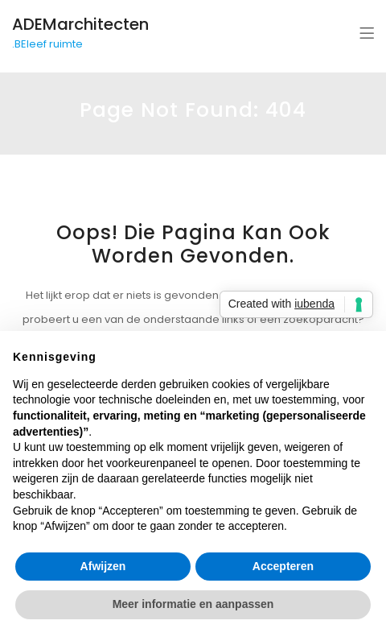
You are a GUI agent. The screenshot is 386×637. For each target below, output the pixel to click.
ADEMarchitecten (80, 24)
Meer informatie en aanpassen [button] (193, 604)
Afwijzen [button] (103, 566)
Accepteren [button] (283, 566)
